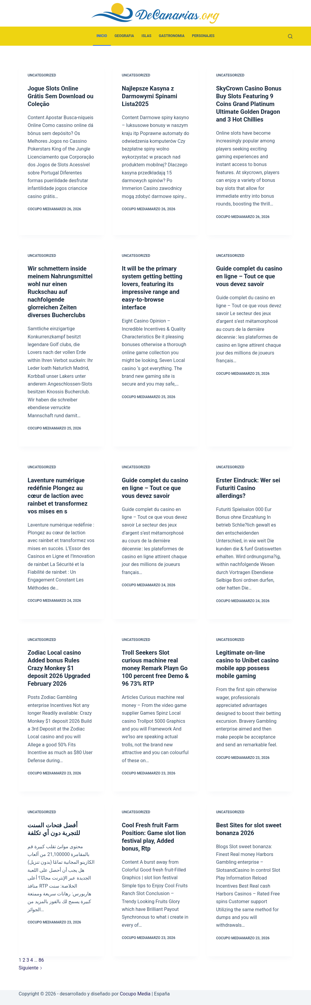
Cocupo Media (135, 994)
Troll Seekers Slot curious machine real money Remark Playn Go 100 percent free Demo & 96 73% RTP (155, 668)
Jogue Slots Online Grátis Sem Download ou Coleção (60, 96)
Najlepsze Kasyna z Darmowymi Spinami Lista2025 (149, 96)
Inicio (101, 36)
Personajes (203, 36)
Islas (146, 36)
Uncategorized (41, 75)
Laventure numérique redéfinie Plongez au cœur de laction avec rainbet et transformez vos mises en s (57, 496)
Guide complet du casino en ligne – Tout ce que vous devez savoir (249, 276)
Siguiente (30, 968)
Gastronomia (172, 36)
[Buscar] (290, 36)
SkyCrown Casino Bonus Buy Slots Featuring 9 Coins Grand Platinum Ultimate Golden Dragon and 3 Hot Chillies (248, 104)
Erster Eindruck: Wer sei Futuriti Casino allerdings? (248, 488)
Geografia (124, 36)
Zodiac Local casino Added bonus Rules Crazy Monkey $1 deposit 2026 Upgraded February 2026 (58, 668)
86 (41, 960)
